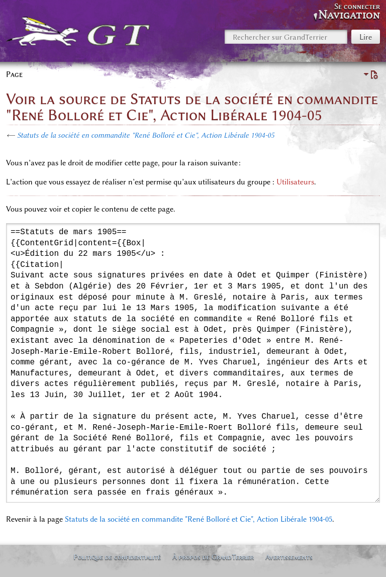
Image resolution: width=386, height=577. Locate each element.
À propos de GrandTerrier (213, 556)
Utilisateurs (295, 181)
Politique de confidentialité (117, 556)
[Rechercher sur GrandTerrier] (286, 37)
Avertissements (289, 556)
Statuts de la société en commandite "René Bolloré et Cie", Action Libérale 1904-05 (145, 135)
